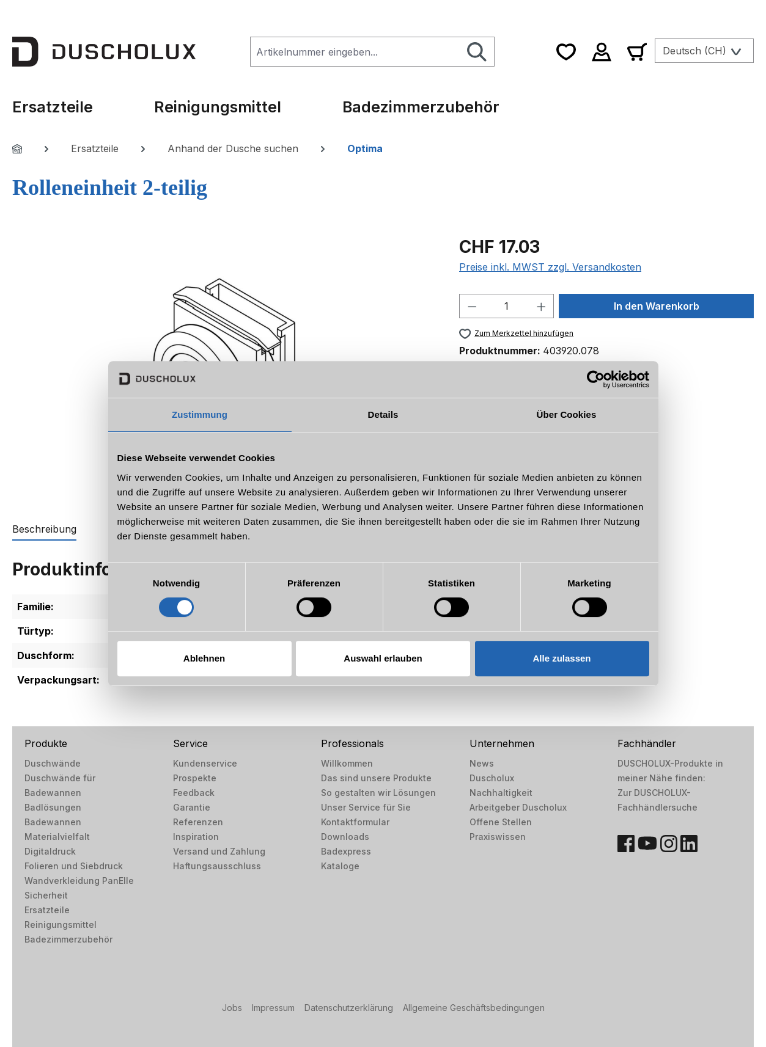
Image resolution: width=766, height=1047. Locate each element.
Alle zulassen (561, 658)
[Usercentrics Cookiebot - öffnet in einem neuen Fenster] (595, 379)
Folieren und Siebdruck (73, 866)
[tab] (44, 530)
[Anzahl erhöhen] (541, 306)
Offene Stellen (501, 822)
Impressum (273, 1007)
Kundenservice (205, 763)
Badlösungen (52, 807)
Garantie (191, 807)
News (482, 763)
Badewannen (52, 822)
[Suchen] (477, 52)
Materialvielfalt (57, 836)
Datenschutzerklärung (348, 1007)
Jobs (232, 1007)
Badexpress (346, 851)
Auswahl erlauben (383, 658)
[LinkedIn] (689, 843)
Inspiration (196, 836)
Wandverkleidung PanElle (79, 880)
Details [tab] (383, 414)
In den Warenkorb (656, 306)
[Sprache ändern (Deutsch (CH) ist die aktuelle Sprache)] (704, 50)
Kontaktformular (355, 822)
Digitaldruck (50, 851)
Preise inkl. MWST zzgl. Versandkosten (550, 267)
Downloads (345, 836)
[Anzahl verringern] (472, 306)
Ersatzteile (47, 910)
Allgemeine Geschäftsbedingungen (474, 1007)
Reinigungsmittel (60, 924)
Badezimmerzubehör (68, 939)
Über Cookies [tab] (567, 414)
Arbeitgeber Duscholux (518, 807)
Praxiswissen (498, 836)
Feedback (194, 792)
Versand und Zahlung (219, 851)
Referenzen (198, 822)
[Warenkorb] (637, 52)
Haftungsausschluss (217, 866)
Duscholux (492, 778)
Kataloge (340, 866)
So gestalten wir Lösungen (378, 792)
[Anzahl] (506, 306)
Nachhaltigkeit (501, 792)
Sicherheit (46, 895)
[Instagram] (668, 843)
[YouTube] (647, 843)
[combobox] (355, 52)
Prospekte (194, 778)
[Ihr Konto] (601, 52)
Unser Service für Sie (366, 807)
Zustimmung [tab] (199, 414)
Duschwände (52, 763)
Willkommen (347, 763)
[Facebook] (626, 843)
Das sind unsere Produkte (376, 778)
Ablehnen (204, 658)
